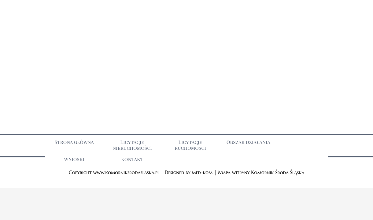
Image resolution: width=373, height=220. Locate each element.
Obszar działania (248, 142)
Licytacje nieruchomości (132, 145)
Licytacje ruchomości (190, 145)
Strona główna (74, 142)
